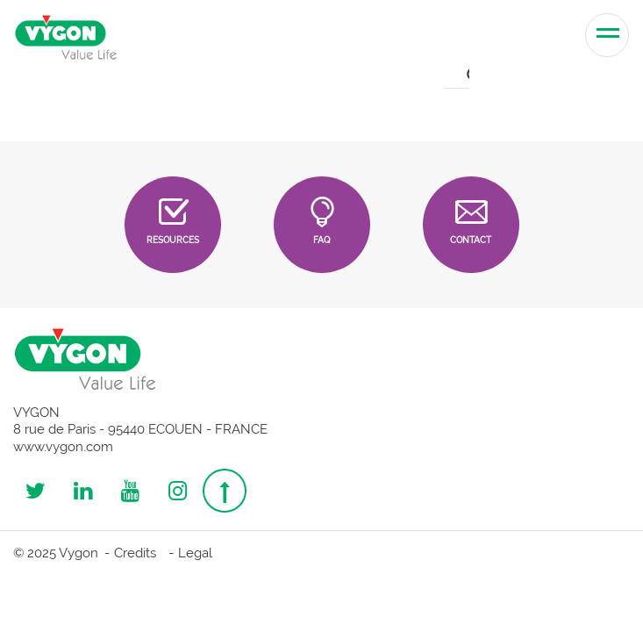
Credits (135, 553)
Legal (195, 553)
